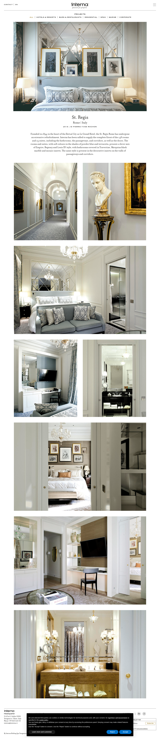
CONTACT (8, 4)
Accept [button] (125, 732)
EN (16, 4)
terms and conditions (142, 728)
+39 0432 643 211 (15, 721)
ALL (31, 17)
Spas (103, 17)
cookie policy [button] (43, 720)
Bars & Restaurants (70, 17)
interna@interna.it (11, 723)
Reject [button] (112, 732)
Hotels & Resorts (46, 17)
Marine (112, 17)
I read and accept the (137, 728)
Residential (91, 17)
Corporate (125, 17)
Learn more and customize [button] (42, 732)
